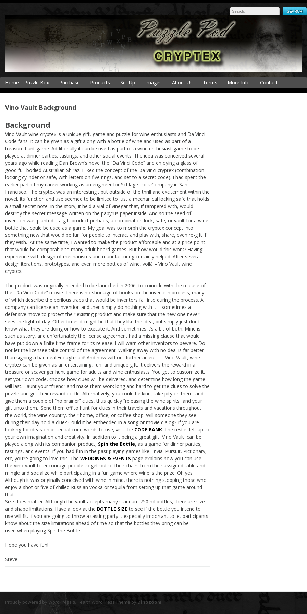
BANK (154, 429)
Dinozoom (149, 602)
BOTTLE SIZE (112, 509)
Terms (210, 82)
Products (100, 82)
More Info (239, 82)
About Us (182, 82)
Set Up (127, 82)
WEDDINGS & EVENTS (105, 458)
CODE (140, 429)
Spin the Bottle (116, 444)
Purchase (69, 82)
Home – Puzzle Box (27, 82)
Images (153, 82)
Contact (269, 82)
